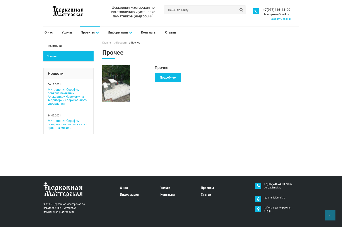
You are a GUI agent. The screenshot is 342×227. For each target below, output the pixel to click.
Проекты (90, 32)
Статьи (170, 32)
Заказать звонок (281, 19)
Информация (120, 32)
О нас (48, 32)
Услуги (67, 32)
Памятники (54, 45)
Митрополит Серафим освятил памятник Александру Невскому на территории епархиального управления (67, 96)
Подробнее (168, 77)
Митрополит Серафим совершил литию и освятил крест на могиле (67, 124)
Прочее (51, 56)
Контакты (148, 32)
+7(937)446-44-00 (276, 10)
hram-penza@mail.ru (276, 14)
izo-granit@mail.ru (274, 197)
